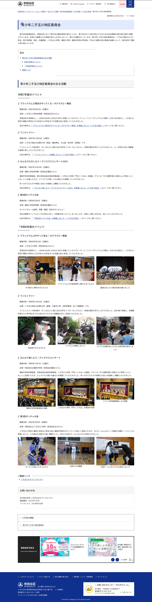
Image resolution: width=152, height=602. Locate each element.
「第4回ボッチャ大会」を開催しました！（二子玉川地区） (57, 218)
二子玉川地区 (86, 11)
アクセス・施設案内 (95, 4)
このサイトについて (27, 576)
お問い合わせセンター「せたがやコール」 (113, 584)
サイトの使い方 (44, 576)
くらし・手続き (40, 11)
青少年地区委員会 (66, 11)
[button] (63, 4)
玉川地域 (77, 11)
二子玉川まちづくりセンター (32, 479)
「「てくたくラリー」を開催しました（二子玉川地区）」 (54, 154)
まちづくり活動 (53, 11)
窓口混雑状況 (111, 4)
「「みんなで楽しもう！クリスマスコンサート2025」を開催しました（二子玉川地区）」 (67, 187)
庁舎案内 (60, 589)
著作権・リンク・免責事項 (83, 576)
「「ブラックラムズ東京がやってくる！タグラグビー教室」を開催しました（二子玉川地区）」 (67, 125)
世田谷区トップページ (25, 11)
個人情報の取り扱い (62, 576)
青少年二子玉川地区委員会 (33, 525)
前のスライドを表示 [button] (114, 559)
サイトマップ (102, 576)
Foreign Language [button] (78, 4)
